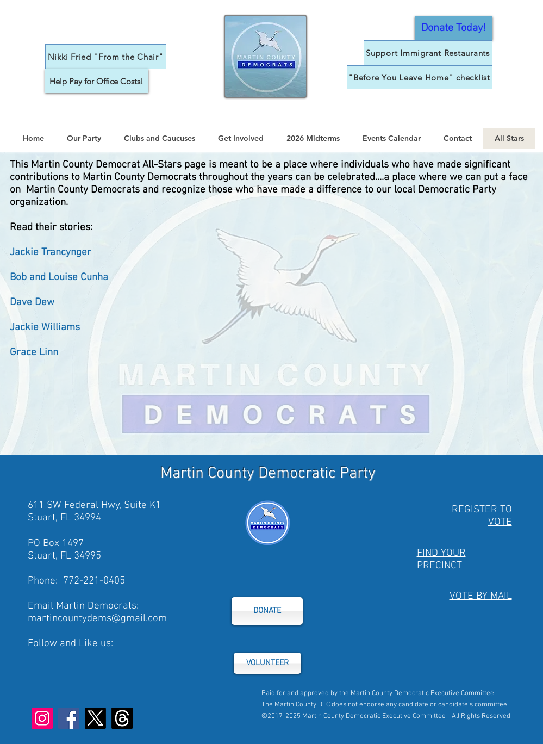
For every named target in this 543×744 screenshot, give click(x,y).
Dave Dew (32, 302)
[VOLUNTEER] (267, 663)
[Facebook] (68, 718)
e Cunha (90, 277)
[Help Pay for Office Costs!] (96, 81)
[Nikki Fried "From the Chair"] (105, 56)
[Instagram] (42, 718)
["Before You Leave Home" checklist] (419, 77)
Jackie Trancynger (50, 252)
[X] (95, 718)
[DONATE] (267, 611)
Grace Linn (34, 352)
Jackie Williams (45, 327)
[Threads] (122, 718)
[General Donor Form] (453, 28)
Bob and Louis (41, 277)
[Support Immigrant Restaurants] (428, 52)
